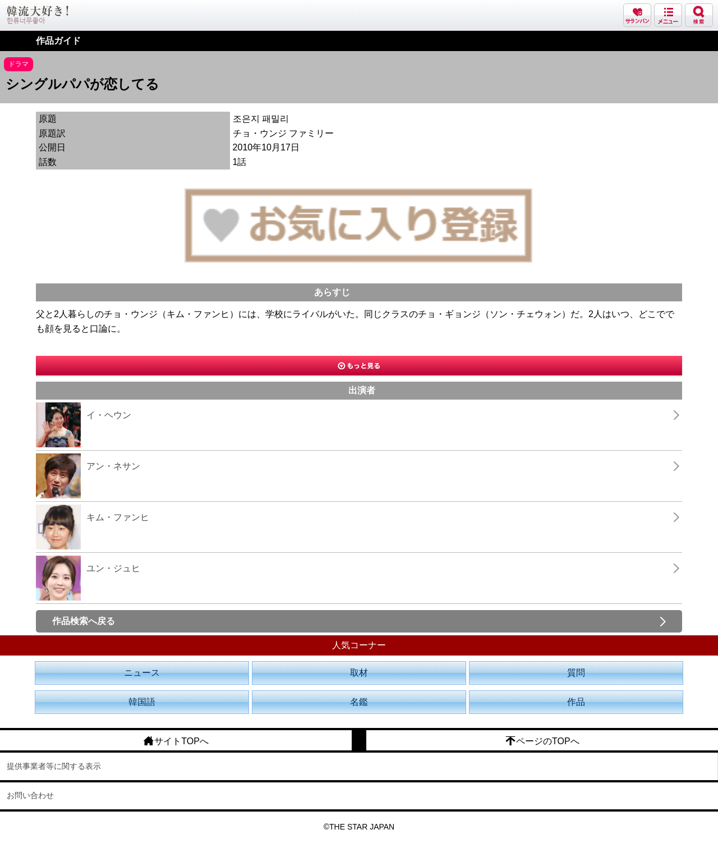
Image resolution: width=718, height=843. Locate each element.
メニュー (668, 15)
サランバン (637, 15)
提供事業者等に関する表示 (54, 766)
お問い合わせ (30, 795)
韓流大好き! (37, 15)
